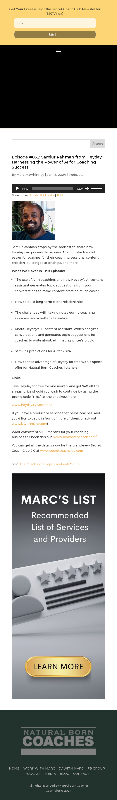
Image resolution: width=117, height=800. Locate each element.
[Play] (17, 188)
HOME (14, 768)
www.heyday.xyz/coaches (32, 405)
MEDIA (50, 774)
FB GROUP (96, 768)
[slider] (52, 188)
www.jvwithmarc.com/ (29, 424)
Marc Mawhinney (30, 175)
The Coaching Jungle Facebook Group (49, 464)
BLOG (64, 774)
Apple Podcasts (41, 195)
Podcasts (76, 175)
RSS (60, 195)
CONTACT (81, 774)
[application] (58, 188)
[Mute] (87, 188)
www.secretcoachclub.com (61, 451)
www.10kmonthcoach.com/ (75, 437)
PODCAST (33, 774)
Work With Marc (39, 768)
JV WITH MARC (71, 768)
